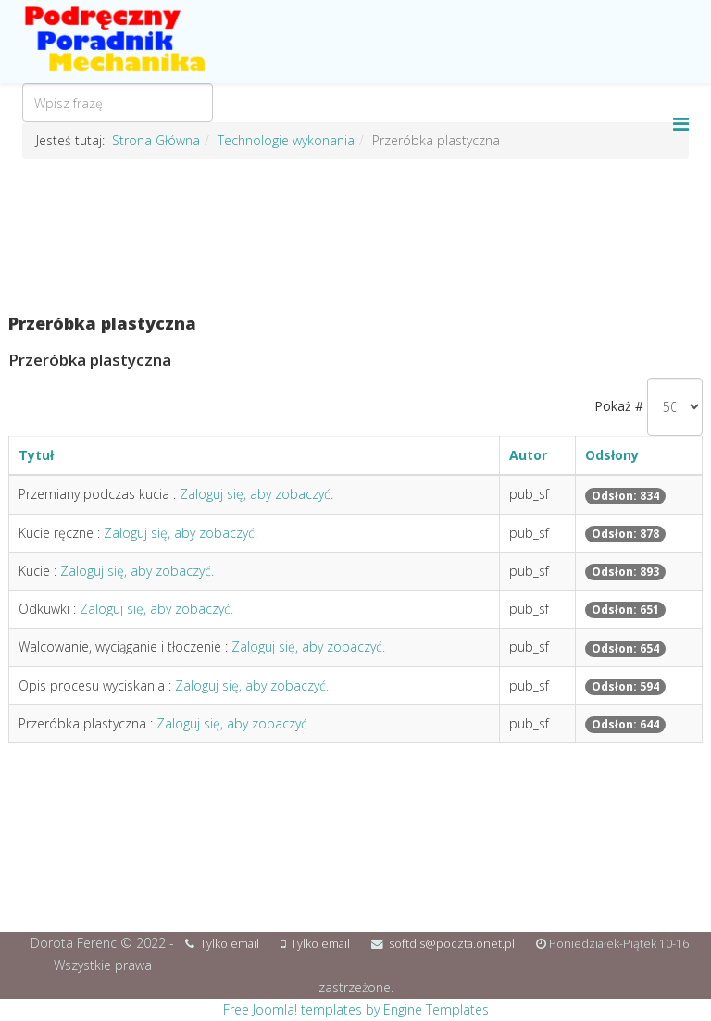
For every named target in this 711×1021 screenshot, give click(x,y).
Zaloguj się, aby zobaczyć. (256, 494)
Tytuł (36, 455)
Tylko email (229, 944)
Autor (528, 455)
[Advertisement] (355, 237)
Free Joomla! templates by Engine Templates (356, 1009)
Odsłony (612, 455)
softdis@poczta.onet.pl (452, 944)
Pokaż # (618, 406)
